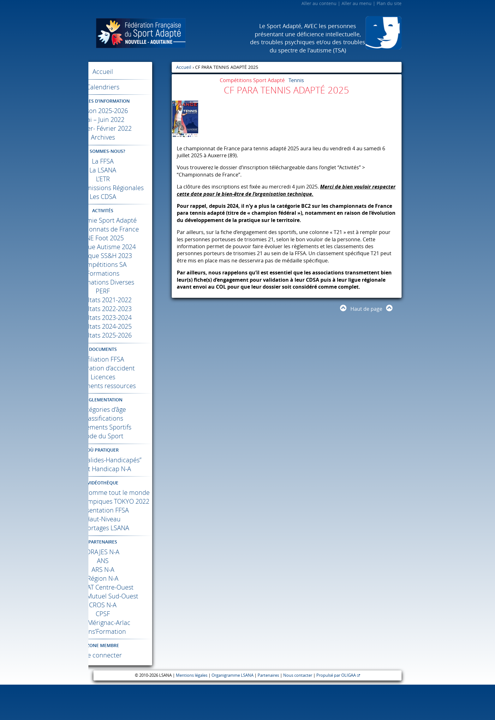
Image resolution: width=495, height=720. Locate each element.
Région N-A (130, 613)
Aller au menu (357, 3)
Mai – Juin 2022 (130, 119)
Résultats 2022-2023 (130, 317)
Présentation (130, 545)
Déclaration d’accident (130, 377)
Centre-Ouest (130, 622)
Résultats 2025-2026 (130, 344)
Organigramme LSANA (232, 710)
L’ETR (130, 179)
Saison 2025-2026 (130, 110)
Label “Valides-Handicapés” (130, 473)
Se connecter (130, 690)
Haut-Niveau (130, 554)
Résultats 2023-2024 (130, 326)
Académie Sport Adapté (130, 229)
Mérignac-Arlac (130, 658)
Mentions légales (191, 710)
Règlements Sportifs (130, 436)
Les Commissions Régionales (130, 192)
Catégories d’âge (130, 418)
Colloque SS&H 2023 (130, 264)
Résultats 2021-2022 (130, 308)
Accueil (130, 71)
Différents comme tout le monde (130, 514)
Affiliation (130, 368)
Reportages (130, 563)
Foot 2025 (130, 247)
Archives (130, 137)
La (130, 161)
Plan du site (389, 3)
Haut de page (366, 308)
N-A (130, 587)
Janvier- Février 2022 (130, 128)
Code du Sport (130, 445)
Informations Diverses (130, 291)
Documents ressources (130, 394)
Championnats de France (130, 238)
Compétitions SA (130, 273)
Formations (130, 282)
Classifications (130, 427)
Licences (130, 385)
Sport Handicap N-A (130, 486)
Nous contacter (297, 710)
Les (130, 205)
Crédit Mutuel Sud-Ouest (130, 631)
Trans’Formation (130, 667)
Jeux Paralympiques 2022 (130, 532)
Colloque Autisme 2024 (130, 255)
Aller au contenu (319, 3)
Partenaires (268, 710)
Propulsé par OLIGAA (336, 710)
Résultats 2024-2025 (130, 335)
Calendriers (130, 87)
